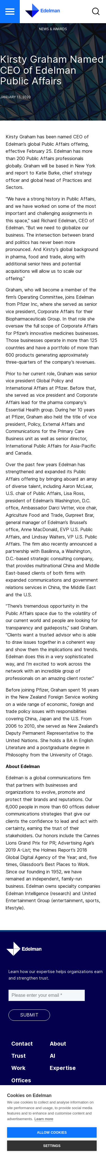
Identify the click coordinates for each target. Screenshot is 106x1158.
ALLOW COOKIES (52, 1133)
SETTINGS (52, 1146)
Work (18, 1068)
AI (52, 1056)
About (58, 1044)
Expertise (63, 1068)
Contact (22, 1044)
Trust (18, 1056)
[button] (10, 11)
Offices (21, 1080)
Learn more (43, 1119)
